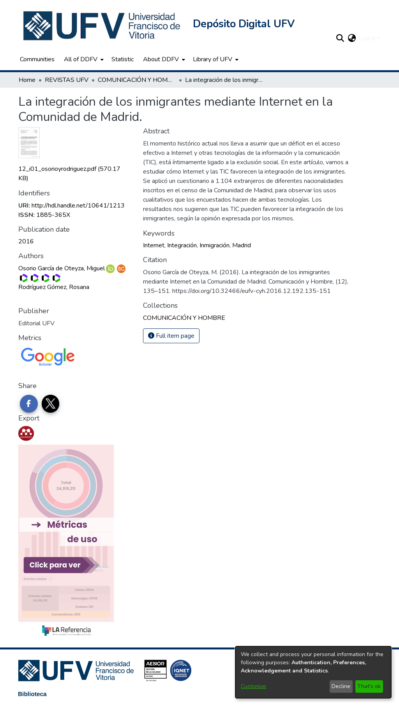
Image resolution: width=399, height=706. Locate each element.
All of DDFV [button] (80, 59)
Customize (253, 686)
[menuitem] (83, 59)
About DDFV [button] (161, 59)
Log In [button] (368, 38)
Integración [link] (182, 245)
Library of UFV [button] (212, 59)
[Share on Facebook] (29, 404)
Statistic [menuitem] (122, 59)
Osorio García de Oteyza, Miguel (61, 268)
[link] (184, 318)
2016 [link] (26, 241)
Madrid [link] (241, 245)
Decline (341, 686)
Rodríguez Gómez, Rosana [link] (53, 287)
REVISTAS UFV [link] (66, 80)
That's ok (369, 686)
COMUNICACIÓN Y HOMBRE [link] (137, 80)
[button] (102, 25)
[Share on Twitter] (51, 404)
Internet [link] (153, 245)
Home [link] (27, 80)
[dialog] (313, 672)
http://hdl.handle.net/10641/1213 (78, 205)
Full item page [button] (171, 336)
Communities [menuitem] (37, 59)
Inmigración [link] (215, 245)
